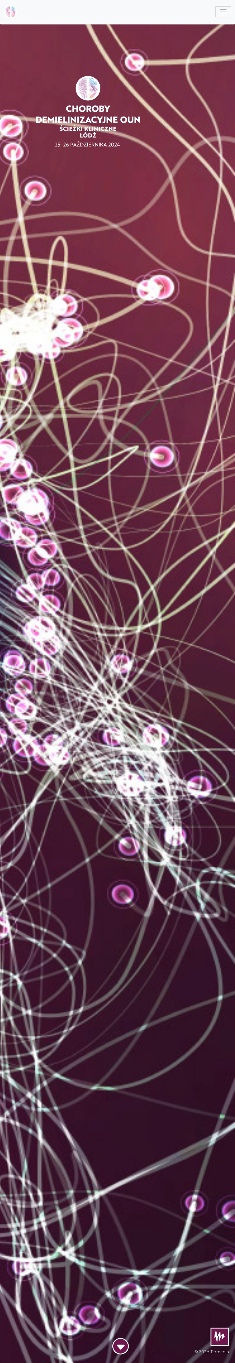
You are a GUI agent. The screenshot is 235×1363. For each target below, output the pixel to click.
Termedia (220, 1351)
